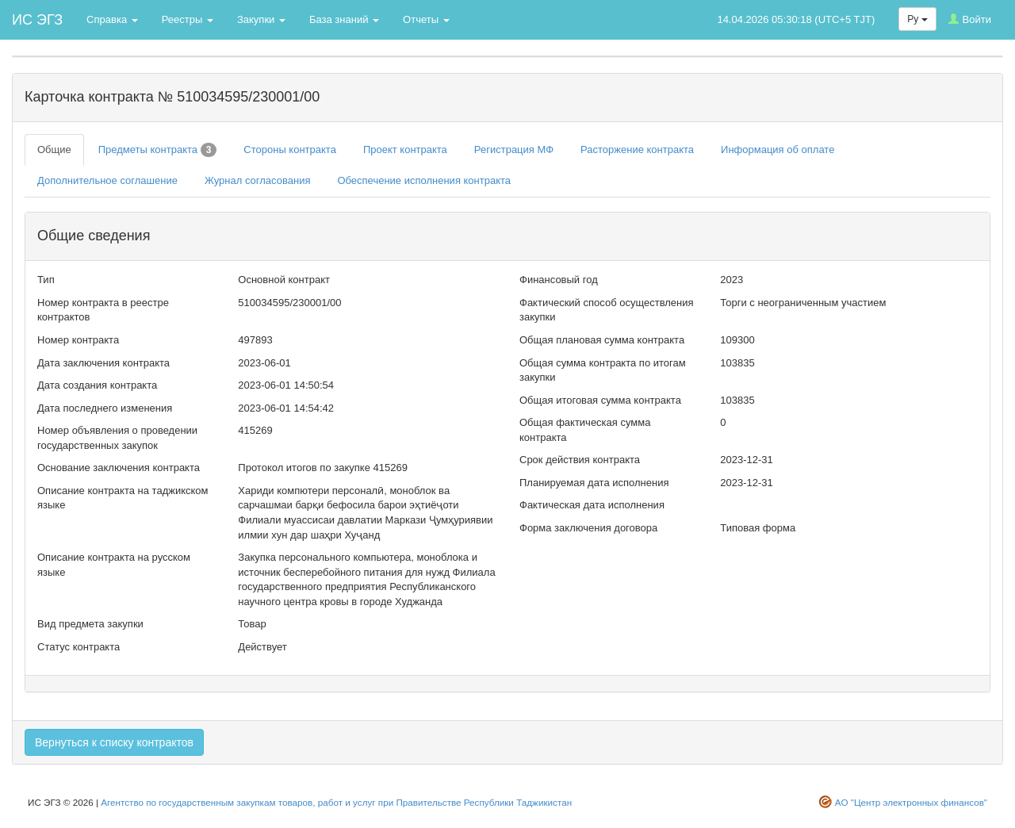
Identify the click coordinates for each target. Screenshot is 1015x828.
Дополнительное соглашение (107, 180)
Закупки (261, 19)
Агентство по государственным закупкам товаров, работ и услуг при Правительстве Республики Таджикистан (336, 802)
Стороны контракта (289, 149)
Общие (54, 149)
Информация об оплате (777, 149)
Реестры (187, 19)
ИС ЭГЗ (37, 20)
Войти (969, 19)
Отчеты (426, 19)
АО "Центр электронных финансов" (911, 802)
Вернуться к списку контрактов (114, 742)
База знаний (344, 19)
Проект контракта (405, 149)
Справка (112, 19)
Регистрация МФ (513, 149)
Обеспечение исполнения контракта (424, 180)
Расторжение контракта (637, 149)
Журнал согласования (258, 180)
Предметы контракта (157, 150)
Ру (917, 19)
